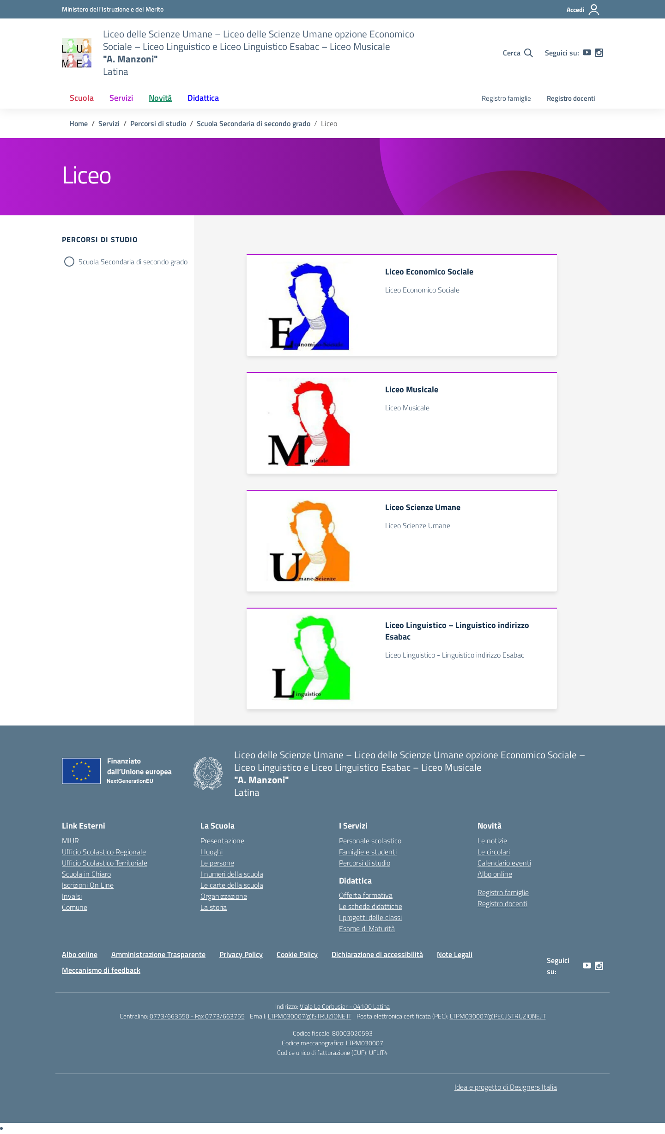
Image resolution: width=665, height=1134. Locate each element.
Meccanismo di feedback (101, 969)
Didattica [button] (203, 97)
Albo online (495, 873)
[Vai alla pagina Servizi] (109, 123)
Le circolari (494, 851)
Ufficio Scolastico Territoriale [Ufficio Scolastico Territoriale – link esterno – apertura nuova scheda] (104, 862)
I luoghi (211, 851)
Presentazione (222, 840)
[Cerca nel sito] (518, 53)
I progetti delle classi (370, 917)
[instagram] (599, 53)
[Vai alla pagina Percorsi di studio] (158, 123)
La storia (213, 907)
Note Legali (454, 954)
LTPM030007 (364, 1043)
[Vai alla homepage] (76, 52)
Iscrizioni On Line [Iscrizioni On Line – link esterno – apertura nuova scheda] (88, 884)
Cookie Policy (297, 954)
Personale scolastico (370, 840)
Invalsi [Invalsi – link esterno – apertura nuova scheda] (72, 896)
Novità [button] (160, 97)
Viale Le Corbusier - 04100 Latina (345, 1006)
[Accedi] (583, 9)
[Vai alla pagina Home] (78, 123)
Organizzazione (223, 896)
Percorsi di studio (364, 862)
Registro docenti (571, 98)
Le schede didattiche (370, 906)
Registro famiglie (506, 98)
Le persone (217, 862)
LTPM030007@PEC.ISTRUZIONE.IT (498, 1016)
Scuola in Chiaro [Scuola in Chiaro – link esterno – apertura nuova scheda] (86, 873)
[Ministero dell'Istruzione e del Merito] (112, 9)
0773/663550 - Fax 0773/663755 (197, 1016)
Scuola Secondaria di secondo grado (133, 261)
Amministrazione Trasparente (158, 954)
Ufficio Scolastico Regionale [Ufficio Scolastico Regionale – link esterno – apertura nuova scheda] (104, 851)
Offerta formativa (366, 895)
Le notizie (492, 840)
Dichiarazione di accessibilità (377, 954)
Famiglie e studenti (368, 851)
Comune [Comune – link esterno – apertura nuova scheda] (74, 907)
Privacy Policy (241, 954)
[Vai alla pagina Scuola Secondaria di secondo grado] (253, 123)
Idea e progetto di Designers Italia (505, 1086)
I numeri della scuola (231, 873)
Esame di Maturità (367, 928)
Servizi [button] (121, 97)
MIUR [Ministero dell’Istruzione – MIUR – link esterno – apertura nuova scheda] (70, 840)
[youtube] (587, 53)
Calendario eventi (504, 862)
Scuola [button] (82, 97)
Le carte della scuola (231, 884)
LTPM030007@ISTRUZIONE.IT (309, 1016)
